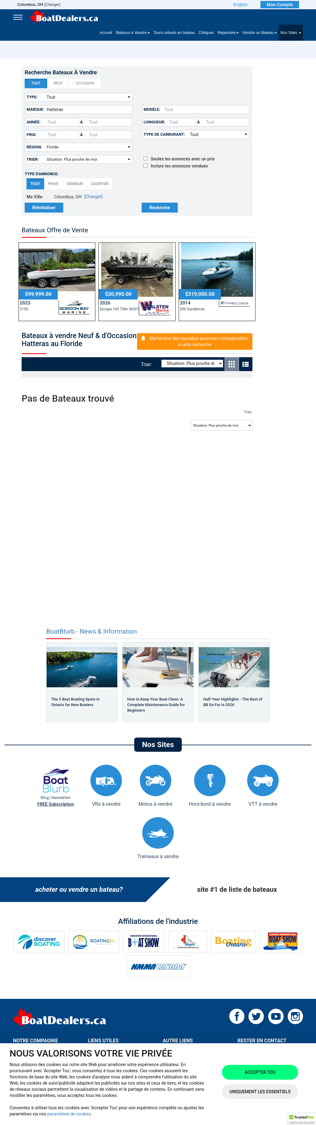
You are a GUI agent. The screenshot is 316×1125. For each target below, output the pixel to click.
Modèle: (151, 109)
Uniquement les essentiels (260, 1091)
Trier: (33, 159)
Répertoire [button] (228, 33)
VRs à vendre (106, 786)
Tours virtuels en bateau (174, 33)
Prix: (32, 134)
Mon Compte (280, 4)
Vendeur (74, 184)
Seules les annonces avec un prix (178, 158)
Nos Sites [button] (291, 33)
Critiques (206, 33)
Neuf (58, 83)
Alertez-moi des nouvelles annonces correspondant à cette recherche (198, 341)
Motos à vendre (156, 786)
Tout (36, 83)
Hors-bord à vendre (210, 786)
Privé (53, 184)
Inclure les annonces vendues (175, 165)
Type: (32, 97)
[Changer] (38, 4)
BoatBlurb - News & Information (91, 631)
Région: (34, 147)
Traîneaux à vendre (158, 838)
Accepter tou (260, 1072)
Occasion (85, 83)
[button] (302, 1119)
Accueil (106, 33)
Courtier (100, 184)
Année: (33, 122)
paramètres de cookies (69, 1113)
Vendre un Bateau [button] (260, 33)
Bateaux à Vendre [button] (133, 33)
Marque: (35, 109)
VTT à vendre (263, 786)
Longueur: (154, 122)
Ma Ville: (35, 196)
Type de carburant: (164, 134)
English (240, 4)
